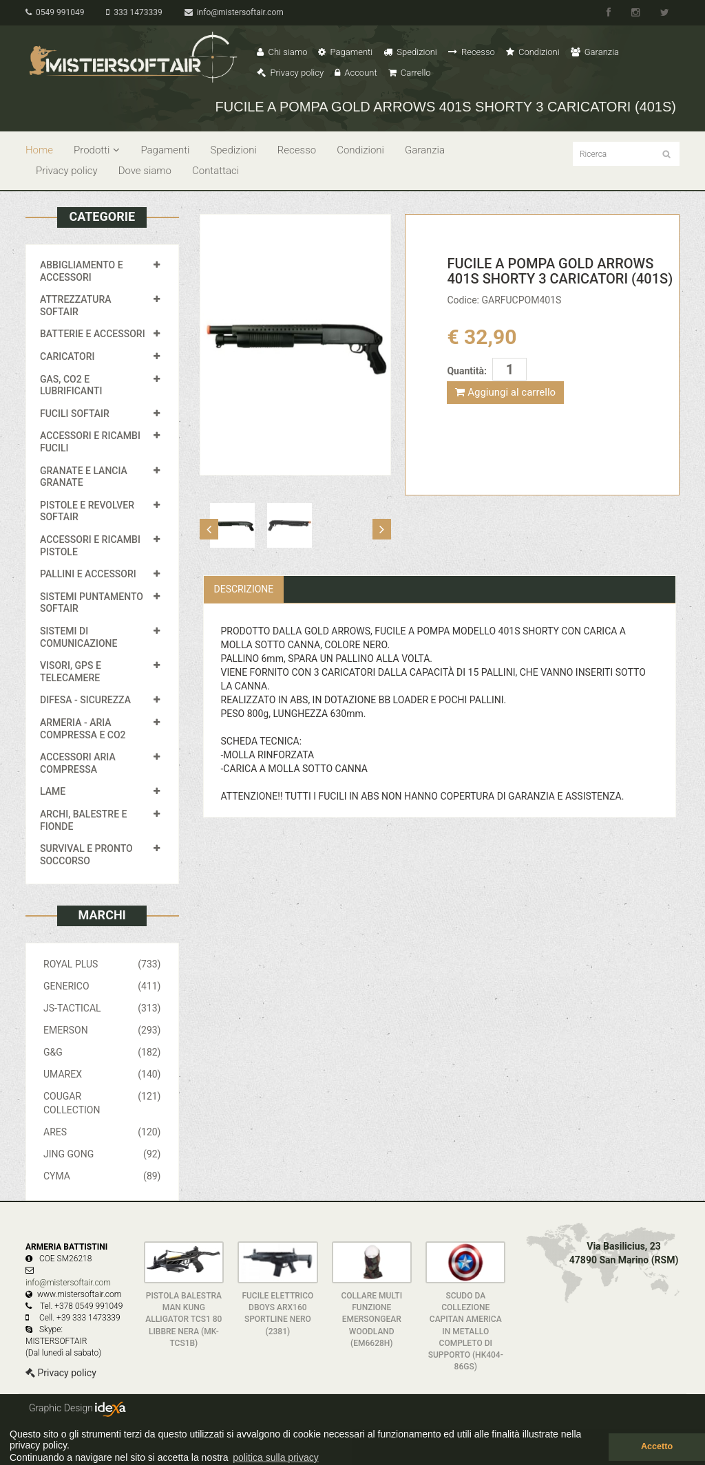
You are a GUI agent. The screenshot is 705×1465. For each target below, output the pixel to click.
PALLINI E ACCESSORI (88, 573)
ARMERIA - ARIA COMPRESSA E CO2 (83, 728)
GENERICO (102, 986)
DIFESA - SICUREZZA (85, 699)
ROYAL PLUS (102, 964)
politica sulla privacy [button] (276, 1457)
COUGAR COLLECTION (102, 1102)
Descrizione (244, 589)
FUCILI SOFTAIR (74, 413)
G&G (102, 1052)
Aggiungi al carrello (505, 392)
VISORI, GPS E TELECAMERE (70, 671)
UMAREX (102, 1074)
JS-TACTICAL (102, 1008)
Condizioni (533, 52)
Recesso (471, 52)
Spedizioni (410, 52)
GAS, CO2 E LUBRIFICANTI (71, 385)
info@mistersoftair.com (234, 12)
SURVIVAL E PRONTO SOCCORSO (86, 854)
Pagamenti (345, 52)
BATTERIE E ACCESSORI (92, 333)
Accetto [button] (657, 1446)
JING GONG (102, 1154)
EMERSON (102, 1030)
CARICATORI (67, 356)
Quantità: (466, 370)
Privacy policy (290, 72)
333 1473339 (134, 12)
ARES (102, 1132)
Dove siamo (144, 170)
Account (356, 72)
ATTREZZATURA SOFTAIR (76, 305)
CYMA (102, 1176)
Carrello (409, 72)
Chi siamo (282, 52)
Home (39, 150)
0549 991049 (54, 12)
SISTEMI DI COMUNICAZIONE (78, 637)
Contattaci (215, 170)
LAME (52, 791)
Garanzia (595, 52)
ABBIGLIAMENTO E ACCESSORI (81, 271)
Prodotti (97, 150)
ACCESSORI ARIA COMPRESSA (78, 763)
